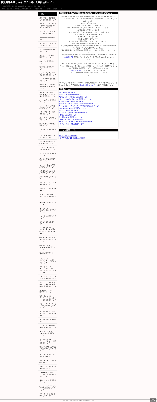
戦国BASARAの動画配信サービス (70, 94)
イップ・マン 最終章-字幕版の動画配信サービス (47, 326)
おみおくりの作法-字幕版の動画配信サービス (47, 136)
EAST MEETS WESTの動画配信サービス (72, 108)
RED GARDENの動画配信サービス (47, 80)
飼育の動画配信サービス (67, 92)
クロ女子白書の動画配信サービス (47, 320)
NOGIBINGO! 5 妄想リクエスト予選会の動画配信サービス (47, 374)
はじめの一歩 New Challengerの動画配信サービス (47, 333)
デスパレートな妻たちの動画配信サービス (73, 112)
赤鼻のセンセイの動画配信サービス (47, 361)
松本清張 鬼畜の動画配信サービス (47, 160)
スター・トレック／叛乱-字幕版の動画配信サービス (76, 121)
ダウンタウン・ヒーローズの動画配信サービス (47, 44)
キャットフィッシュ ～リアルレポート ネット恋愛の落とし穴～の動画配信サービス (47, 269)
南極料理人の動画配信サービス (47, 189)
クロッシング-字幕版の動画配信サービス (47, 395)
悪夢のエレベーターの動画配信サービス (47, 367)
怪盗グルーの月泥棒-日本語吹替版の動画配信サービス (47, 239)
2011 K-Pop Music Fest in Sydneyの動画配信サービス (47, 86)
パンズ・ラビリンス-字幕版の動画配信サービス (47, 74)
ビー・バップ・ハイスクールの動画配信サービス (47, 277)
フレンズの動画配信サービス (68, 110)
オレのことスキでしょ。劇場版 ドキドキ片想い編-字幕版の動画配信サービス (47, 230)
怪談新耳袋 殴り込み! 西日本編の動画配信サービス (48, 9)
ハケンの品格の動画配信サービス (47, 101)
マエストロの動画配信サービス (47, 217)
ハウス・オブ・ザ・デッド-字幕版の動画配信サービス (47, 388)
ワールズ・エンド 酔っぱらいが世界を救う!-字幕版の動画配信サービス (47, 284)
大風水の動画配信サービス (47, 178)
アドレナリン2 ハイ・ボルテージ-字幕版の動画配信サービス (79, 106)
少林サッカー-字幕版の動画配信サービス (47, 56)
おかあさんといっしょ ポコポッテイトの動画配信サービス (47, 261)
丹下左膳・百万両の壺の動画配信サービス (47, 355)
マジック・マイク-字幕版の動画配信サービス (47, 32)
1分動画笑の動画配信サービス (47, 38)
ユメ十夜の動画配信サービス (47, 62)
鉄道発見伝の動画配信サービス (47, 203)
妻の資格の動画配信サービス (47, 223)
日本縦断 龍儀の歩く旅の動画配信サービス (47, 142)
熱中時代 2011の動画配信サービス (70, 117)
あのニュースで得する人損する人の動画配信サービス (77, 103)
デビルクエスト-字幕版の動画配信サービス (73, 97)
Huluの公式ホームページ (89, 85)
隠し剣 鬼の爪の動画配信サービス (47, 124)
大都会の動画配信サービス (68, 115)
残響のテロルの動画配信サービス (47, 381)
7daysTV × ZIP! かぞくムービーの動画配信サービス (47, 196)
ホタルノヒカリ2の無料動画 (68, 136)
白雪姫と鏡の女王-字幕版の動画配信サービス (47, 172)
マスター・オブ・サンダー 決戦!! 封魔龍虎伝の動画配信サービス (47, 25)
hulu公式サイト (68, 57)
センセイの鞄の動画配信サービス (47, 154)
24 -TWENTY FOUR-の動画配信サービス (47, 291)
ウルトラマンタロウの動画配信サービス (72, 119)
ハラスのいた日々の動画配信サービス (71, 124)
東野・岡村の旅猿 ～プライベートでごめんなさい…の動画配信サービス (47, 298)
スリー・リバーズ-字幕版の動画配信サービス (47, 107)
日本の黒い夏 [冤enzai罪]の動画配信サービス (47, 148)
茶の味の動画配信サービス (47, 254)
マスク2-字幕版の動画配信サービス (47, 50)
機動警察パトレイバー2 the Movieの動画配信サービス (47, 247)
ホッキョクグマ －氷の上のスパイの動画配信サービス (47, 313)
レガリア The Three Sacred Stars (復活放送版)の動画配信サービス (47, 94)
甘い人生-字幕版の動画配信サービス (71, 101)
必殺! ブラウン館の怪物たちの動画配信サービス (20, 9)
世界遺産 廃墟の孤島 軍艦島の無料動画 (72, 138)
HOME (3, 9)
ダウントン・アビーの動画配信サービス (47, 183)
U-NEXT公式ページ (76, 70)
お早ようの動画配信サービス (47, 130)
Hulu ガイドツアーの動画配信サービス (47, 113)
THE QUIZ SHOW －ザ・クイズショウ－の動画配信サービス (47, 341)
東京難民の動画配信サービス (47, 68)
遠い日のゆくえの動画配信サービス (47, 119)
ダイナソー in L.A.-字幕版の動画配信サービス (47, 166)
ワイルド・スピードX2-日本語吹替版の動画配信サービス (47, 210)
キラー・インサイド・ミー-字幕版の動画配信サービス (47, 306)
